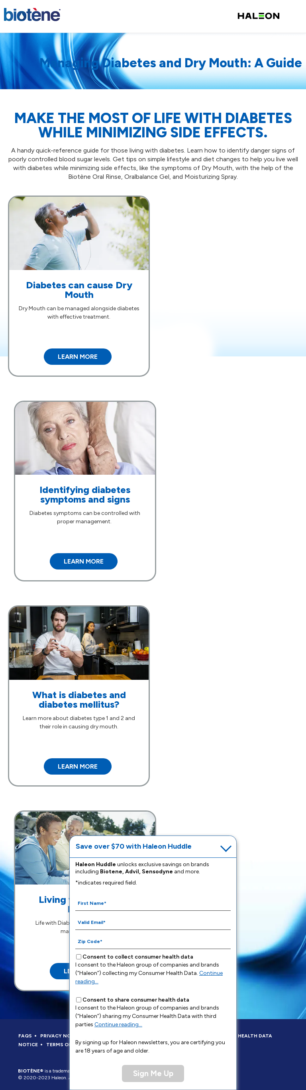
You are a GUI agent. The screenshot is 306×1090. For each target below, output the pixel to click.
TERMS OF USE (64, 1044)
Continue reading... (118, 1024)
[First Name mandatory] (153, 903)
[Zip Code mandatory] (153, 941)
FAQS (25, 1036)
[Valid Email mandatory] (153, 922)
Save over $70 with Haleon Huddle (134, 846)
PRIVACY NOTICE (61, 1036)
